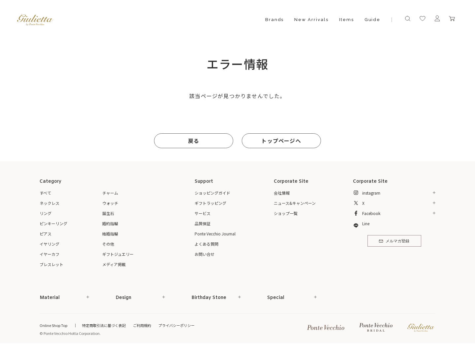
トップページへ (281, 141)
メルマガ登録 (394, 241)
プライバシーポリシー (176, 325)
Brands (274, 19)
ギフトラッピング (210, 203)
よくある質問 (206, 244)
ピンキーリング (53, 223)
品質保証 (202, 223)
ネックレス (49, 203)
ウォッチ (110, 203)
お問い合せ (204, 254)
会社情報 (282, 193)
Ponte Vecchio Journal (215, 233)
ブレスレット (51, 264)
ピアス (45, 233)
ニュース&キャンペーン (295, 203)
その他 (108, 244)
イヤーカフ (49, 254)
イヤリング (49, 244)
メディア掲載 (114, 264)
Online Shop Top (53, 325)
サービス (202, 213)
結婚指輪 (110, 233)
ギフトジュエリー (118, 254)
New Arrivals (311, 19)
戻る (193, 141)
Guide (372, 19)
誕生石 (108, 213)
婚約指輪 (110, 223)
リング (45, 213)
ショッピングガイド (212, 193)
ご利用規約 (142, 325)
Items (346, 19)
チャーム (110, 193)
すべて (45, 193)
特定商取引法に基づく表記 (104, 325)
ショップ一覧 (286, 213)
